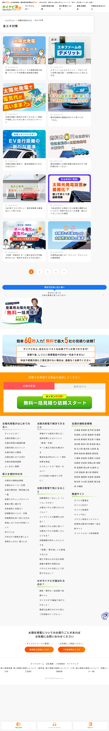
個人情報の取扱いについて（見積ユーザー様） (92, 669)
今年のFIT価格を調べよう (17, 534)
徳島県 (82, 470)
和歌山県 (92, 461)
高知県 (77, 475)
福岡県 (84, 475)
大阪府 (97, 456)
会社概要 (50, 663)
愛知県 (95, 451)
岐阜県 (82, 451)
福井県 (86, 446)
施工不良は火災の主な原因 (51, 557)
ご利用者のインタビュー (50, 612)
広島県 (93, 465)
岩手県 (91, 428)
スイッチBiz (80, 512)
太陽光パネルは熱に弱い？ (51, 524)
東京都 (77, 442)
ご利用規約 (60, 663)
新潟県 (93, 442)
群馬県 (84, 437)
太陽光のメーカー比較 (15, 483)
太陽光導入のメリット (15, 445)
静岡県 (89, 451)
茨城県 (97, 432)
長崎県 (97, 475)
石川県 (80, 446)
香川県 (89, 470)
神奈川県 (85, 442)
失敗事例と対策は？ (14, 506)
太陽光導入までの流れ (15, 455)
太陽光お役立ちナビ (98, 7)
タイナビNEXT (81, 503)
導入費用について (65, 7)
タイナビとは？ (29, 7)
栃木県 (77, 437)
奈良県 (84, 461)
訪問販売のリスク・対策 (16, 511)
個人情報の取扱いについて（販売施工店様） (28, 669)
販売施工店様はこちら (31, 648)
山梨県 (93, 446)
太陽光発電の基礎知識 (15, 441)
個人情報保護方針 (6, 669)
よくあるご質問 (12, 464)
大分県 (84, 479)
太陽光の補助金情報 (14, 478)
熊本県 (77, 479)
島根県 (80, 465)
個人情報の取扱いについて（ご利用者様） (60, 669)
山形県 (84, 432)
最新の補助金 (81, 7)
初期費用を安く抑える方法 (17, 516)
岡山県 (86, 465)
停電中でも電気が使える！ (51, 431)
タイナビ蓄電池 (81, 498)
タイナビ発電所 (81, 507)
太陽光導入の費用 (13, 450)
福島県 (91, 432)
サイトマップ (72, 663)
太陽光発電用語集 (13, 459)
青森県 (84, 428)
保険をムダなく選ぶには (16, 539)
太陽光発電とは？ (13, 436)
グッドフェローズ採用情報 (86, 531)
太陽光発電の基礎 (47, 7)
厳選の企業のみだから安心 (51, 607)
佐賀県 (91, 475)
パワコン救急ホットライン (86, 517)
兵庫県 (77, 461)
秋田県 (77, 432)
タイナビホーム (37, 663)
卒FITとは (9, 530)
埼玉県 (91, 437)
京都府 (91, 456)
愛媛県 (95, 470)
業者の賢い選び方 (13, 502)
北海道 (77, 428)
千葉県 (97, 437)
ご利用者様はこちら (77, 648)
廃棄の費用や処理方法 (49, 561)
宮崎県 (91, 479)
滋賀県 (84, 456)
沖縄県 (80, 484)
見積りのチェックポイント (17, 497)
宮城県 (97, 428)
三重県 (77, 456)
